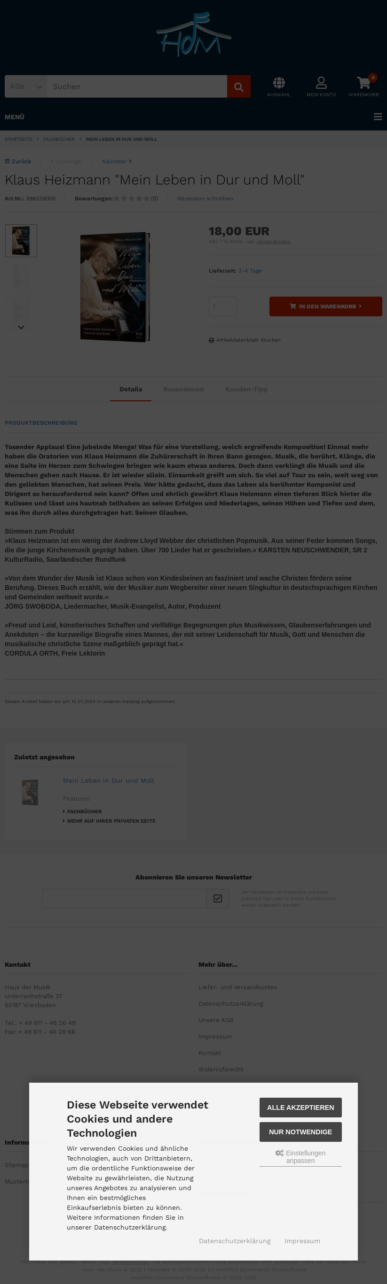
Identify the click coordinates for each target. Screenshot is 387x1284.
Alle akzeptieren (300, 1107)
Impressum (302, 1241)
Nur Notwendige (300, 1132)
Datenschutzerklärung (234, 1241)
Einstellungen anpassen (300, 1156)
